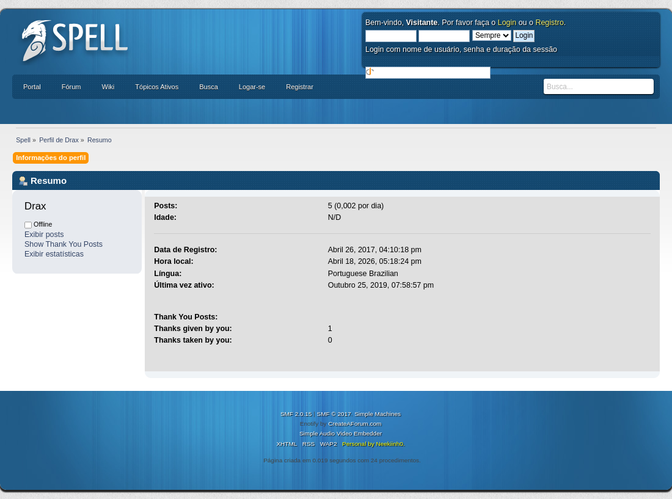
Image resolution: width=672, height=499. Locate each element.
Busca (208, 86)
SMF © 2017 (334, 413)
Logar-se (252, 86)
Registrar (299, 86)
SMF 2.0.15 (296, 413)
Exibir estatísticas (54, 254)
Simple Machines (377, 413)
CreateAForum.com (354, 423)
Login (507, 22)
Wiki (108, 86)
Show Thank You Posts (63, 244)
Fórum (71, 86)
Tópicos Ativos (156, 86)
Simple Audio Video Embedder (340, 433)
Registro (549, 22)
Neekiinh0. (390, 443)
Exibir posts (44, 234)
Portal (32, 86)
